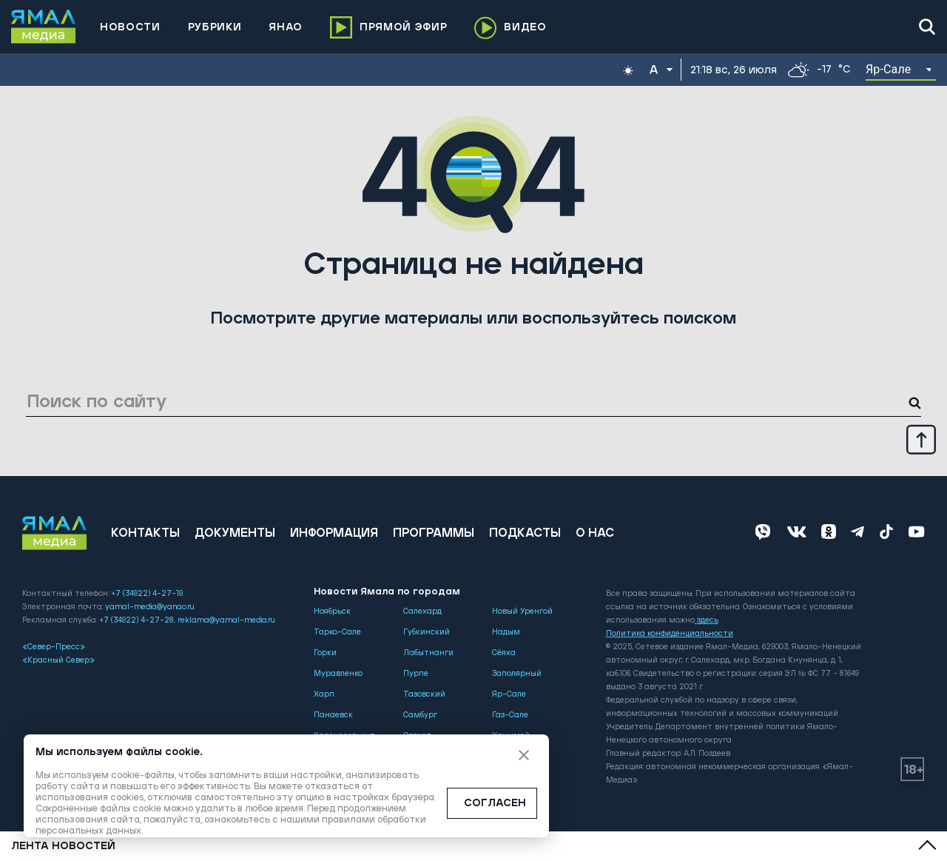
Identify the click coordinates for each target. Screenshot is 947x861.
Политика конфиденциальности (669, 633)
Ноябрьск (332, 611)
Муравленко (338, 673)
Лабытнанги (428, 653)
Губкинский (426, 632)
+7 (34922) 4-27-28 (136, 620)
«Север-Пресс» (53, 647)
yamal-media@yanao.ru (150, 607)
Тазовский (424, 694)
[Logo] (43, 27)
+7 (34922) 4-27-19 (147, 593)
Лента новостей (63, 846)
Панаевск (333, 715)
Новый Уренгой (522, 611)
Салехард (422, 611)
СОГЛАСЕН (495, 803)
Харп (324, 694)
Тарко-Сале (337, 632)
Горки (325, 653)
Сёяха (504, 653)
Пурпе (415, 673)
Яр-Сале (509, 694)
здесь (706, 620)
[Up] (921, 439)
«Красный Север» (58, 660)
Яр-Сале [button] (888, 69)
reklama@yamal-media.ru (226, 620)
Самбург (420, 715)
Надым (506, 632)
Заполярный (517, 673)
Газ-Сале (510, 715)
